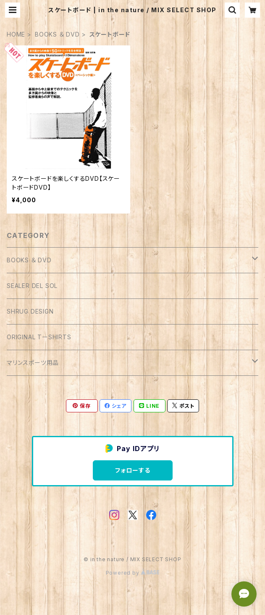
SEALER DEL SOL (32, 285)
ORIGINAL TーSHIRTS (39, 336)
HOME (16, 34)
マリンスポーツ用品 (33, 362)
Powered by (133, 573)
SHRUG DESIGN (30, 311)
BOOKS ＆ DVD (57, 34)
